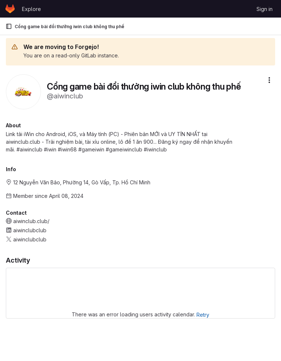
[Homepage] (10, 9)
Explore (31, 9)
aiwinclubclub (29, 230)
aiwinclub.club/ (31, 221)
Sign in (264, 9)
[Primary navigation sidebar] (9, 26)
